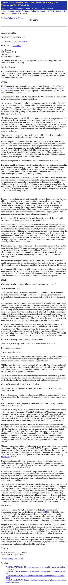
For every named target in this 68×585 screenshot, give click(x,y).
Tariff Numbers (47, 8)
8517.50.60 (5, 88)
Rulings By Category (32, 8)
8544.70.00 (17, 46)
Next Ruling (18, 18)
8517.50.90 (5, 457)
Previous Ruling (7, 18)
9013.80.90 (59, 88)
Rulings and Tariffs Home (19, 11)
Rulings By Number (16, 8)
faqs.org (4, 8)
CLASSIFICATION (20, 41)
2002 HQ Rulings (55, 11)
